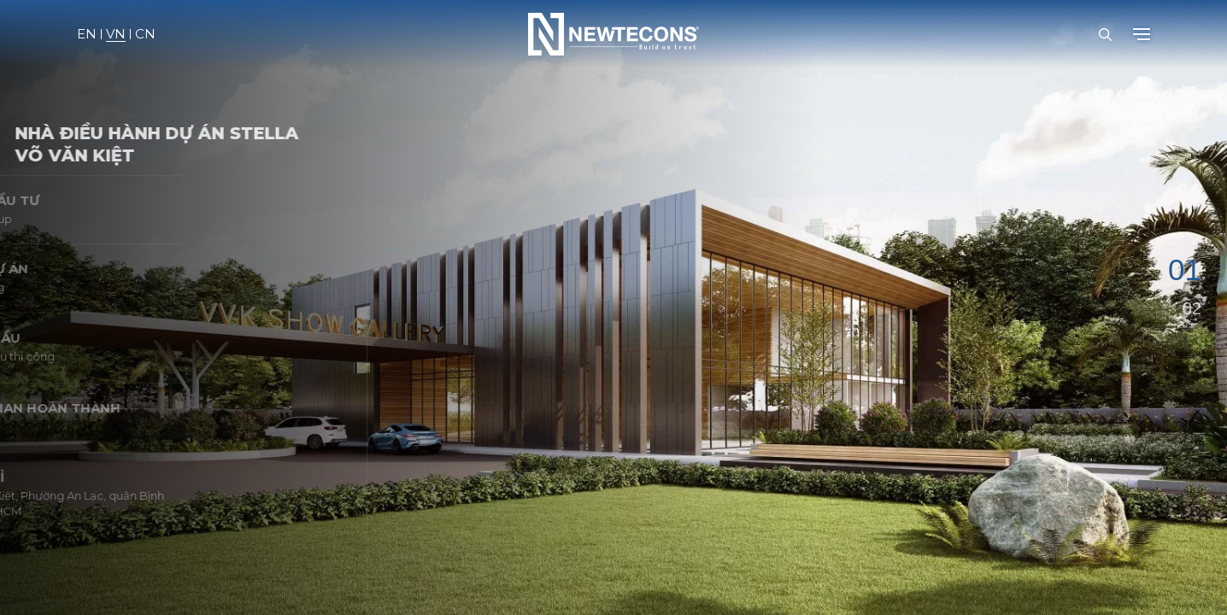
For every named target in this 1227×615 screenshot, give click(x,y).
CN (145, 34)
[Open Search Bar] (1105, 34)
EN (87, 34)
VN (116, 34)
